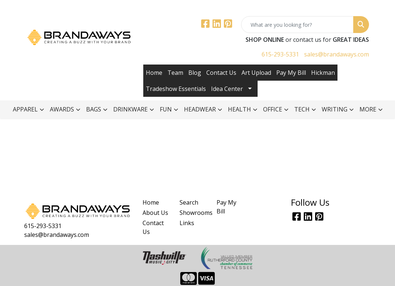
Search (189, 202)
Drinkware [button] (130, 109)
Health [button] (239, 109)
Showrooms (194, 213)
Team (175, 73)
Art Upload (256, 73)
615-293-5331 (280, 54)
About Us (155, 213)
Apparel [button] (25, 109)
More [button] (367, 109)
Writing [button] (334, 109)
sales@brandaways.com (336, 54)
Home (154, 73)
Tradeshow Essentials (176, 89)
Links (187, 223)
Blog (194, 73)
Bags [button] (93, 109)
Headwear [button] (200, 109)
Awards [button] (62, 109)
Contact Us (221, 73)
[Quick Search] (297, 24)
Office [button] (272, 109)
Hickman (323, 73)
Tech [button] (302, 109)
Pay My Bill (291, 73)
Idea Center (227, 89)
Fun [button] (166, 109)
